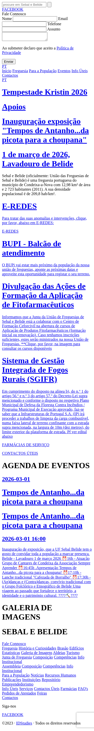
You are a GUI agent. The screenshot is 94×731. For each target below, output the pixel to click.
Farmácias (68, 690)
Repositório (51, 681)
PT (4, 68)
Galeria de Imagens (36, 654)
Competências (65, 659)
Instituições (31, 681)
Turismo (73, 654)
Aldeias (59, 654)
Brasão (62, 650)
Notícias (37, 677)
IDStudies (24, 725)
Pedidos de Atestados (19, 695)
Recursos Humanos (60, 677)
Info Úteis (79, 72)
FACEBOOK (12, 9)
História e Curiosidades (37, 650)
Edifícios (76, 650)
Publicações (11, 681)
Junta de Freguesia (17, 659)
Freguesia (20, 72)
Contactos (10, 77)
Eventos (64, 72)
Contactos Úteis (47, 690)
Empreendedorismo (17, 686)
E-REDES (10, 233)
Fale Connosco (14, 645)
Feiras (42, 695)
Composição (43, 659)
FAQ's (83, 690)
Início (6, 72)
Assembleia (11, 668)
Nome (30, 18)
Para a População (43, 72)
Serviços (26, 690)
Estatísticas (11, 654)
